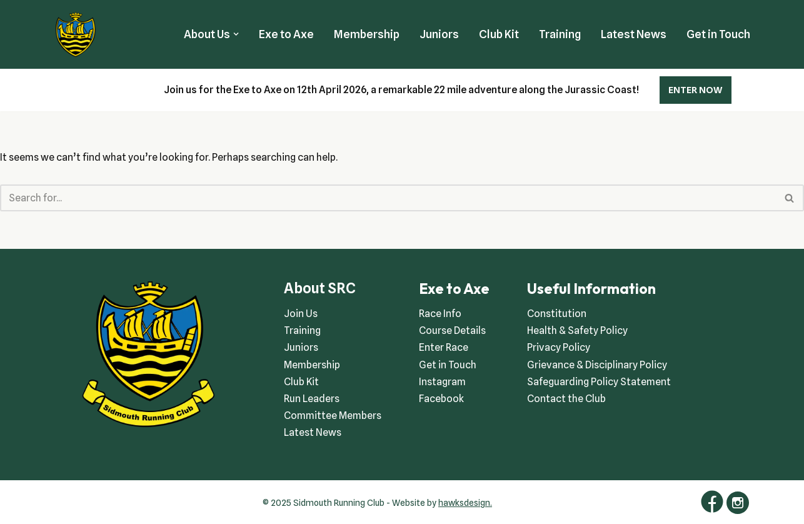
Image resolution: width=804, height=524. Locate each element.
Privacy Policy (558, 347)
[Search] (388, 197)
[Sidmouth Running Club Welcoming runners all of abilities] (75, 34)
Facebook (441, 399)
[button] (236, 34)
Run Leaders (311, 399)
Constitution (556, 314)
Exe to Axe (286, 34)
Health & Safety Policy (577, 330)
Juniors (439, 34)
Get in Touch (718, 34)
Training (560, 34)
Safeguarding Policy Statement (599, 382)
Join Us (301, 314)
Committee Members (332, 415)
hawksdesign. (465, 503)
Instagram (442, 382)
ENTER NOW (695, 90)
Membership (366, 34)
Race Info (440, 314)
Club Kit (499, 34)
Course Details (452, 330)
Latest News (633, 34)
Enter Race (443, 347)
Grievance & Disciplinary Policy (597, 365)
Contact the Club (566, 399)
